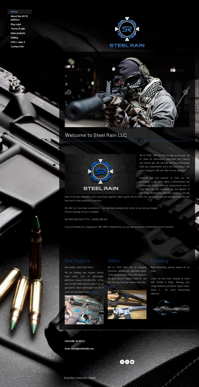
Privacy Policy (69, 377)
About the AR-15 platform (19, 18)
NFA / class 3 (18, 42)
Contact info (17, 46)
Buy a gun (16, 24)
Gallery (14, 37)
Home (14, 11)
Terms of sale (18, 28)
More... (95, 291)
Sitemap (92, 377)
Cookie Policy (81, 377)
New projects (18, 33)
